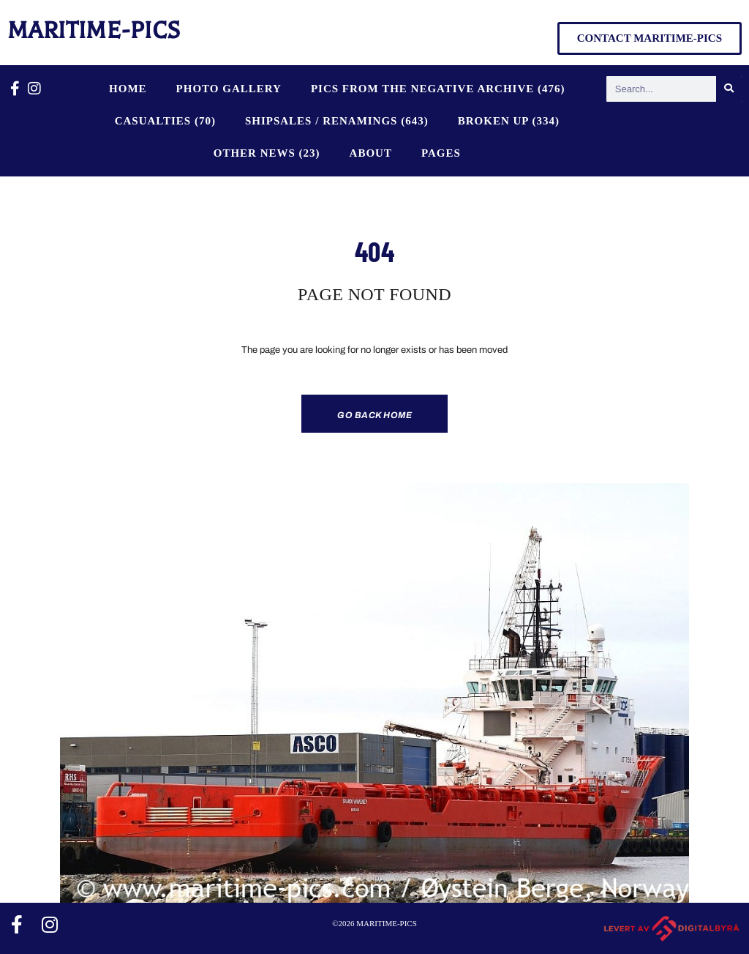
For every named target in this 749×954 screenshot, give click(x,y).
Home (128, 88)
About (371, 153)
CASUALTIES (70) (165, 121)
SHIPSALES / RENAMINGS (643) (337, 121)
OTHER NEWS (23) (267, 153)
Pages (441, 153)
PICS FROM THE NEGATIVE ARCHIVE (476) (438, 88)
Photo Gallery (229, 88)
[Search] (729, 89)
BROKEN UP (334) (509, 121)
